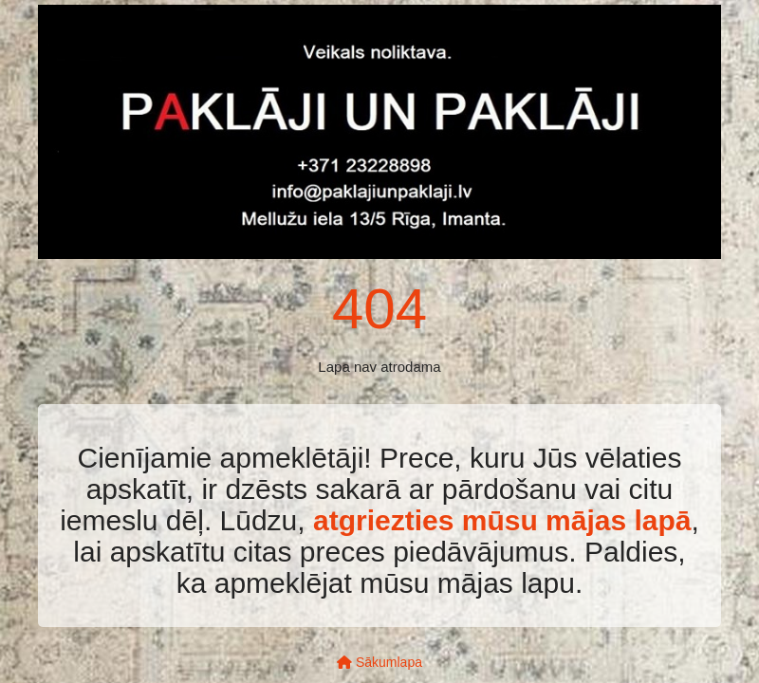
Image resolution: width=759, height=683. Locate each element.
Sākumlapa (379, 662)
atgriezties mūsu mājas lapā (502, 520)
